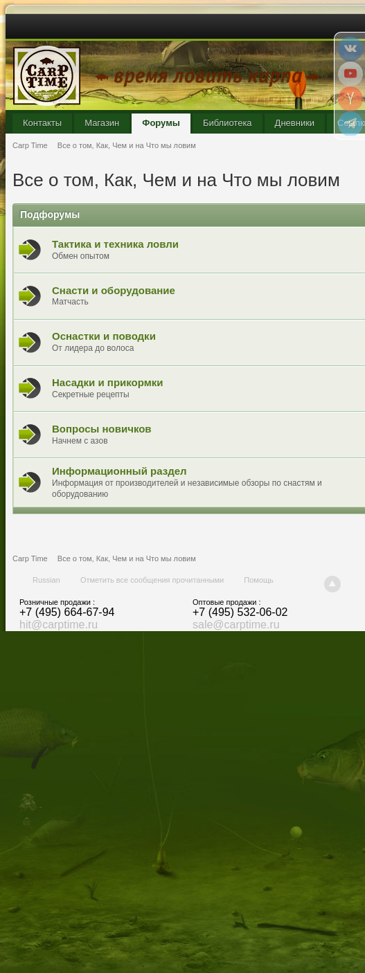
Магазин (101, 123)
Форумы (161, 123)
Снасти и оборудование (113, 290)
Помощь (259, 580)
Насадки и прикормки (107, 382)
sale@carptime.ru (236, 624)
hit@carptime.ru (58, 624)
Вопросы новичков (102, 429)
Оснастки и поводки (104, 336)
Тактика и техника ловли (115, 244)
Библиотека (227, 123)
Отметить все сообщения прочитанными (152, 580)
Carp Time (30, 558)
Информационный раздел (119, 471)
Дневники (295, 123)
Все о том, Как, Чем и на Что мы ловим (126, 558)
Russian (46, 580)
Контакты (42, 123)
